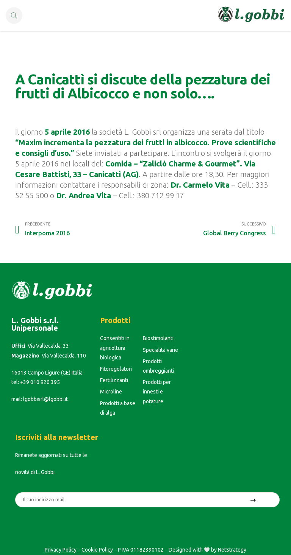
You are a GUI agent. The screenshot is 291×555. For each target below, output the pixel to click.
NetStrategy (232, 550)
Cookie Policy (97, 550)
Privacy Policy (61, 550)
